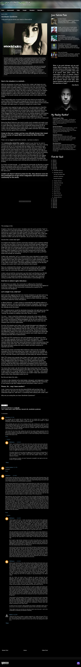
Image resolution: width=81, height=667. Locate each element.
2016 (54, 164)
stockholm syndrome (35, 409)
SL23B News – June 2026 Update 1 (60, 119)
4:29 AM (19, 442)
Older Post (45, 650)
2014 (54, 167)
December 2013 (57, 170)
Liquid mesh (8, 409)
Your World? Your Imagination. (65, 44)
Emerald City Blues (58, 178)
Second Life (24, 409)
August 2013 (57, 185)
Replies (8, 439)
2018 (54, 161)
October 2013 (57, 181)
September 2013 (58, 183)
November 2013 (57, 172)
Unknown (7, 417)
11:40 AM (15, 614)
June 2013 (56, 189)
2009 (54, 203)
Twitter (18, 10)
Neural (10, 614)
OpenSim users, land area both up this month (62, 136)
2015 (54, 166)
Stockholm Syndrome (9, 17)
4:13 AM (15, 475)
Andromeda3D (10, 10)
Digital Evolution (61, 35)
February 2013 (57, 195)
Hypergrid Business (57, 134)
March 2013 (56, 193)
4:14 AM (19, 518)
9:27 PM (12, 417)
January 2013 (57, 197)
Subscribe (39, 10)
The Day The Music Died (59, 174)
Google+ (25, 10)
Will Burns (11, 442)
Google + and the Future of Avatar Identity (67, 27)
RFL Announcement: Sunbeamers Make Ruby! (63, 127)
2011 (54, 200)
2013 (54, 168)
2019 (54, 160)
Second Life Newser (57, 126)
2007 (54, 206)
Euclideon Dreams (62, 19)
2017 (54, 163)
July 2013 (56, 187)
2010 (54, 201)
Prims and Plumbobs (62, 52)
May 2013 (56, 191)
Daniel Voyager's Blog (58, 118)
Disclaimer (32, 10)
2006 (54, 207)
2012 (54, 199)
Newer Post (5, 650)
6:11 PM (15, 467)
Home (2, 10)
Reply (6, 436)
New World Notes (57, 143)
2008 (54, 204)
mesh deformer (16, 409)
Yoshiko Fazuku (9, 467)
